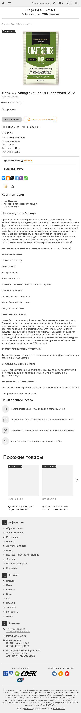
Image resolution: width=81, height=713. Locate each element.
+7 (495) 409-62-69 (40, 10)
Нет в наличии (11, 119)
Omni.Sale (28, 708)
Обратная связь (14, 528)
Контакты (11, 568)
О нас (9, 550)
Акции (9, 616)
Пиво (9, 585)
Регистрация (13, 537)
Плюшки (10, 581)
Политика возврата (16, 563)
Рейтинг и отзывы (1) (12, 102)
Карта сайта (59, 708)
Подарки (11, 603)
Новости (10, 541)
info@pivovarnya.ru (16, 636)
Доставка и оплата (16, 546)
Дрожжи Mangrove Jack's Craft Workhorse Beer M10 (55, 508)
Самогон (10, 589)
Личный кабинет (15, 532)
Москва (28, 160)
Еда (8, 598)
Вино (9, 594)
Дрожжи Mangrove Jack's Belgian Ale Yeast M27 (21, 508)
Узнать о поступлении (40, 119)
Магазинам (12, 612)
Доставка (11, 559)
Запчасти (11, 607)
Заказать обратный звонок (18, 632)
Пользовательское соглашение (22, 555)
